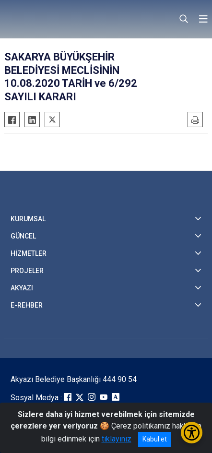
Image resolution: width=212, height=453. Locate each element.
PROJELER (27, 270)
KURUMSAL (28, 219)
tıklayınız (116, 438)
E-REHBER (27, 305)
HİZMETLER (29, 253)
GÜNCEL (23, 236)
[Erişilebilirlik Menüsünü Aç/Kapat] (191, 432)
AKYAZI (22, 288)
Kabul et (154, 439)
